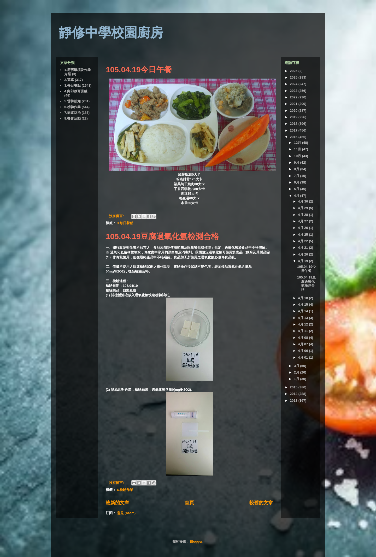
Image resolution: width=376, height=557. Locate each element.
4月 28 (303, 215)
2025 (294, 77)
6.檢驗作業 (125, 490)
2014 (294, 394)
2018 (294, 124)
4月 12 (303, 324)
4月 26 (303, 228)
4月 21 (303, 248)
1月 (297, 379)
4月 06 (303, 351)
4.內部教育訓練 (75, 91)
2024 (294, 84)
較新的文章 (117, 502)
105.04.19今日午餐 (139, 69)
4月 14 (303, 311)
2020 (294, 110)
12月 (298, 143)
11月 (298, 149)
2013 (294, 400)
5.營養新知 (72, 101)
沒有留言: (117, 216)
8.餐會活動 (72, 118)
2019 (294, 117)
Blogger (196, 541)
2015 (294, 387)
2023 (294, 91)
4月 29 (303, 208)
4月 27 (303, 221)
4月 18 (303, 298)
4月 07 (303, 344)
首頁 (189, 502)
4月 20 (303, 254)
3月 (297, 366)
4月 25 (303, 234)
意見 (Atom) (126, 513)
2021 (294, 104)
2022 (294, 97)
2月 (297, 372)
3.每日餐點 (125, 223)
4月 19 (303, 261)
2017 (294, 130)
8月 (297, 169)
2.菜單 (69, 80)
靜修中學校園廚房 (111, 32)
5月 (297, 189)
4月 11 (303, 331)
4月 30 (303, 201)
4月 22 (303, 241)
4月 (297, 196)
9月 (297, 162)
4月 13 (303, 318)
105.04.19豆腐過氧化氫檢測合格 (162, 236)
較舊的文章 (261, 502)
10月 (298, 156)
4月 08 (303, 338)
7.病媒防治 (72, 113)
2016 (294, 137)
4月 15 (303, 304)
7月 (297, 176)
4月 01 (303, 357)
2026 (294, 71)
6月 (297, 182)
